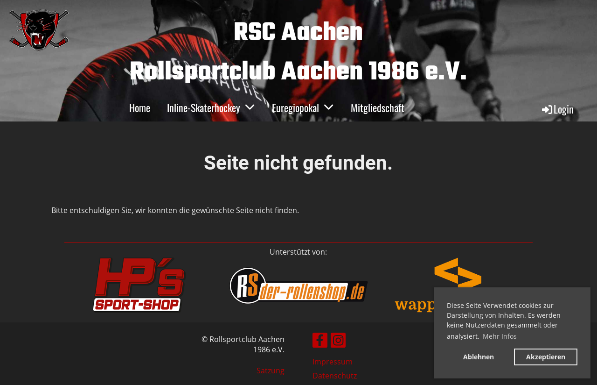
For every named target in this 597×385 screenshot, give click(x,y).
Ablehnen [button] (478, 356)
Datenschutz (334, 376)
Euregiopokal (303, 107)
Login (557, 108)
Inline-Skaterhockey (211, 107)
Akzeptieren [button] (545, 356)
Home (139, 107)
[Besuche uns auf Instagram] (338, 342)
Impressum (332, 361)
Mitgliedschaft (377, 107)
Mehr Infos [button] (500, 336)
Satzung (271, 370)
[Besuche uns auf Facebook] (319, 342)
